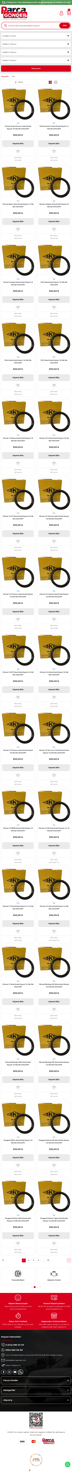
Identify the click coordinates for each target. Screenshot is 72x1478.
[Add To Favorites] (18, 151)
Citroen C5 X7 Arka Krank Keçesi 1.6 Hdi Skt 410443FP (18, 517)
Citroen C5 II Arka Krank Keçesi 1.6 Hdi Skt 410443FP (54, 439)
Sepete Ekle (18, 144)
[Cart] (69, 13)
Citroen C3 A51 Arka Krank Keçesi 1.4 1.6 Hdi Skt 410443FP (54, 829)
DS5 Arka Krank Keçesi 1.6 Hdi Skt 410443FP (54, 283)
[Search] (36, 25)
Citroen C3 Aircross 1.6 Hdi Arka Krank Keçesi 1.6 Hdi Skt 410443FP (54, 751)
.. (43, 1260)
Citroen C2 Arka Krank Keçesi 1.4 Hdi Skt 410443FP (54, 907)
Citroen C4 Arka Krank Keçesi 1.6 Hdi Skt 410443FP (54, 673)
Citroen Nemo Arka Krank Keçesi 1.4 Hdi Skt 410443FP (17, 205)
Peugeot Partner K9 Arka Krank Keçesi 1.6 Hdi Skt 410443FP (54, 1141)
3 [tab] (37, 1287)
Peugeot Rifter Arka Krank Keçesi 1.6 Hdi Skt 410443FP (18, 1141)
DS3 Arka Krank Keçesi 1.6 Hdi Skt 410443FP (54, 361)
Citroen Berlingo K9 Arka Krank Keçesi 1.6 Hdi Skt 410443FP (54, 985)
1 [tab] (32, 1287)
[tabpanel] (18, 1276)
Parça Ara (36, 68)
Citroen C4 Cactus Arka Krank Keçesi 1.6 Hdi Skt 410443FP (53, 595)
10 (48, 1260)
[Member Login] (61, 13)
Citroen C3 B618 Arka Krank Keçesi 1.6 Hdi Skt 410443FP (18, 829)
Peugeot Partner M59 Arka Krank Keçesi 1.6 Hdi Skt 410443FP (18, 1219)
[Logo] (14, 13)
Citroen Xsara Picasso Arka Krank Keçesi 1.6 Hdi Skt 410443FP (18, 127)
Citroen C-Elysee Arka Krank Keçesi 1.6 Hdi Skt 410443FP (18, 439)
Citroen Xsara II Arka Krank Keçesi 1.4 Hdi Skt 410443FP (54, 127)
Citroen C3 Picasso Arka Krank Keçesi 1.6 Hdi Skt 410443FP (18, 751)
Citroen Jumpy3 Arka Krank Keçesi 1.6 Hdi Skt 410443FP (18, 283)
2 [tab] (35, 1287)
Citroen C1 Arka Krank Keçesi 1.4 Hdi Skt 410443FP (17, 985)
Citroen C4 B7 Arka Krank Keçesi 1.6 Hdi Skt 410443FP (17, 673)
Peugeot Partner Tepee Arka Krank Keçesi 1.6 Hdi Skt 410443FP (54, 1219)
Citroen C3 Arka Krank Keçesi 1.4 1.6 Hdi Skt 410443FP (18, 907)
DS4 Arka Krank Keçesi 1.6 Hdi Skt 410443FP (18, 361)
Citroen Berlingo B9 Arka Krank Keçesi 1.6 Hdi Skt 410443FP (54, 1063)
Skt (13, 76)
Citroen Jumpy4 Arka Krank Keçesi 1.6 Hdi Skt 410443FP (54, 205)
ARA (65, 25)
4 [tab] (40, 1287)
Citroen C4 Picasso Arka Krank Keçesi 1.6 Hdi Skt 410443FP (54, 517)
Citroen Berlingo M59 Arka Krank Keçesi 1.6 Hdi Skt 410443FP (18, 1063)
